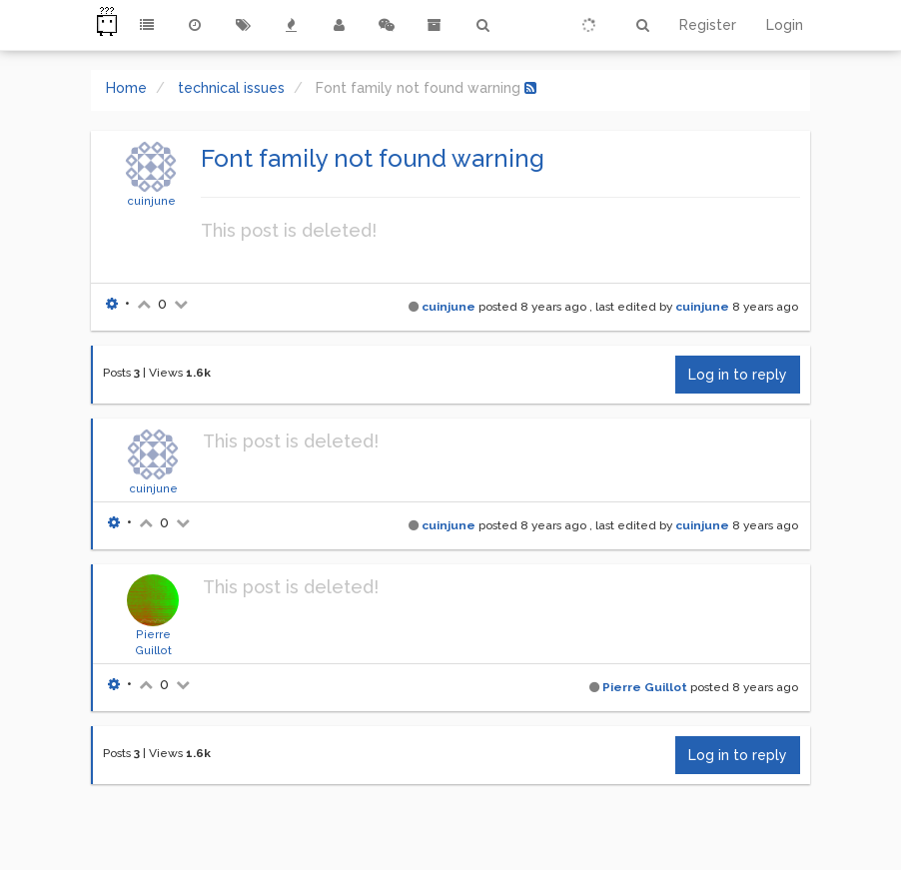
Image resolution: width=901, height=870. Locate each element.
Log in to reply (737, 375)
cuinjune (151, 201)
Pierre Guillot (644, 687)
